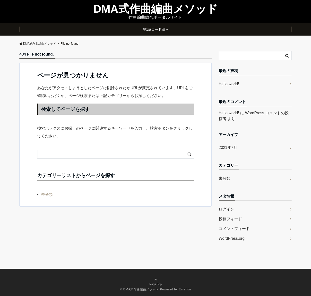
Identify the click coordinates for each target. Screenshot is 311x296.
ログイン (226, 209)
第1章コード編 (154, 29)
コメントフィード (234, 229)
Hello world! (229, 84)
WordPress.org (231, 238)
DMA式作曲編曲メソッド (155, 8)
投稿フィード (230, 219)
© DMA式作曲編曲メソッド (139, 289)
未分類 (47, 194)
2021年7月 (228, 147)
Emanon (185, 289)
